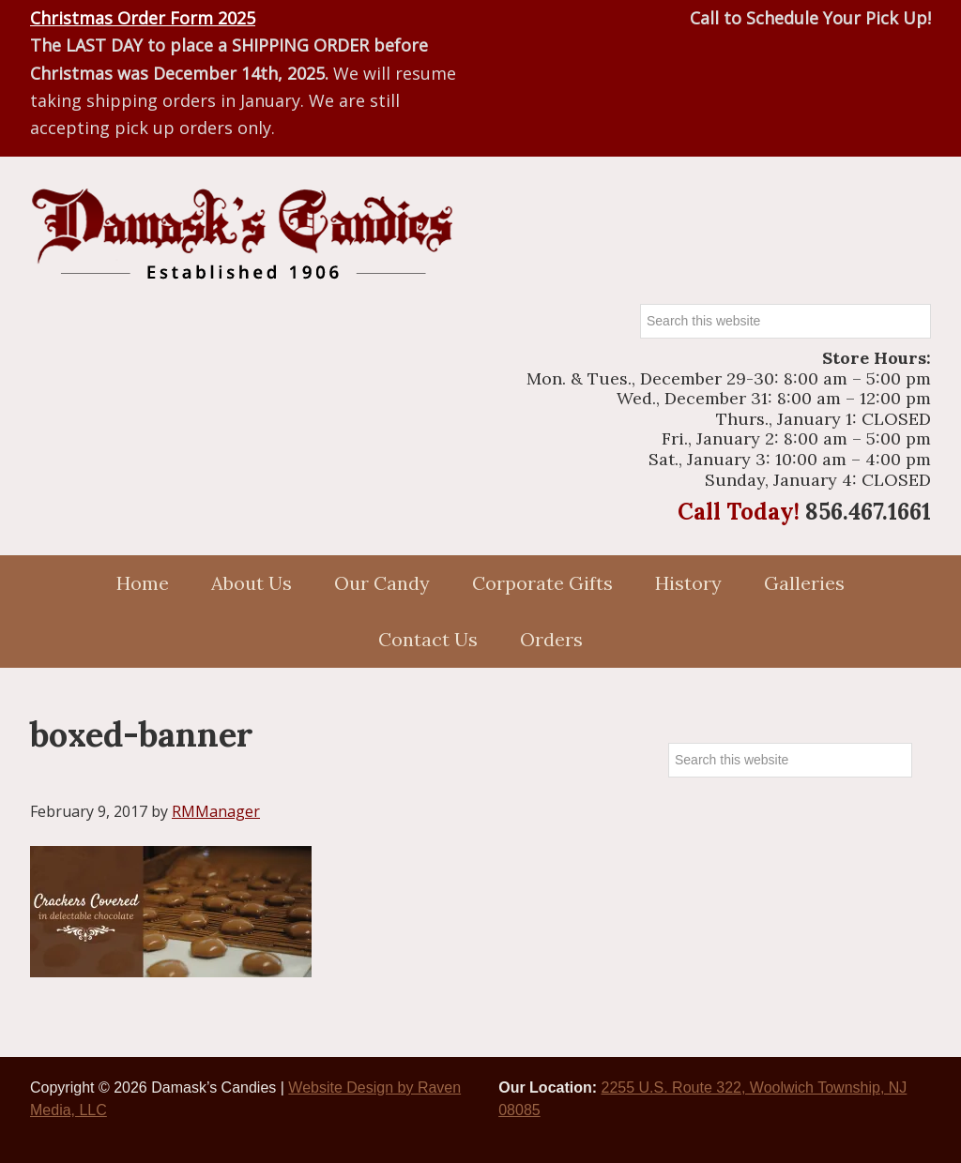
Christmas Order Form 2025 (142, 18)
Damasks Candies (241, 234)
